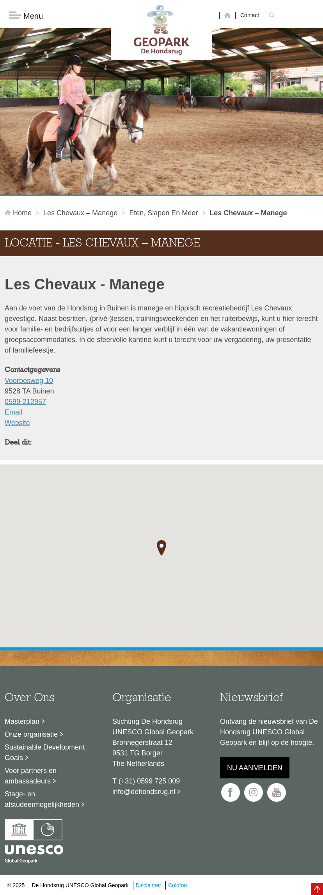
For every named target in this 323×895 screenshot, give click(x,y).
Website (17, 423)
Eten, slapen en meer (163, 213)
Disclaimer (148, 885)
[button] (161, 548)
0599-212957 (25, 402)
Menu (26, 15)
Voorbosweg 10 (29, 381)
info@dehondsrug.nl (143, 792)
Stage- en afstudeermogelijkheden (42, 799)
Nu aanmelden (254, 768)
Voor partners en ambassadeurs (31, 776)
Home (19, 213)
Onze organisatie (31, 734)
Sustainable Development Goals (45, 752)
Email (13, 412)
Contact (249, 15)
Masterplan (22, 721)
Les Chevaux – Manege (80, 213)
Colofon (177, 885)
